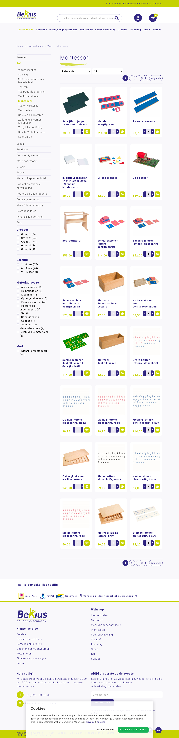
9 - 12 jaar (29, 271)
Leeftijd (22, 259)
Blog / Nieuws (114, 3)
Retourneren (24, 653)
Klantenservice (131, 3)
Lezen (20, 143)
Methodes (41, 35)
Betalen (21, 634)
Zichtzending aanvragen (31, 658)
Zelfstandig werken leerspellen (30, 121)
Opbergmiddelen (34, 298)
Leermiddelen (25, 35)
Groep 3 (29, 241)
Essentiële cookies (106, 729)
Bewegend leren (26, 211)
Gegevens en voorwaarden (33, 648)
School (95, 658)
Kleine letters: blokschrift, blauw (144, 478)
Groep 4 (29, 245)
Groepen (23, 229)
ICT (93, 653)
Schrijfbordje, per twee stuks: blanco (74, 123)
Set (25, 313)
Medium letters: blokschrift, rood (108, 421)
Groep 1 (29, 234)
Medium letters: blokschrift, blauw (74, 421)
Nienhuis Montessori (33, 352)
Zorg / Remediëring (30, 127)
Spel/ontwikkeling (105, 35)
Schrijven (22, 149)
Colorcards (25, 136)
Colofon (22, 735)
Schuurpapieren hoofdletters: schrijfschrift (72, 303)
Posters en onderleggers (32, 193)
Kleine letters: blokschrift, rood (73, 534)
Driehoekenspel (107, 177)
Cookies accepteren (133, 729)
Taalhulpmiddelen (28, 96)
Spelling (23, 74)
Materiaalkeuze (28, 282)
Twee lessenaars (144, 121)
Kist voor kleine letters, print (107, 534)
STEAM (21, 166)
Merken (157, 35)
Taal (50, 46)
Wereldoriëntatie (27, 161)
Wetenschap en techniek (32, 178)
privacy (90, 722)
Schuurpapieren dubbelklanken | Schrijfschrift (72, 363)
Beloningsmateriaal (28, 199)
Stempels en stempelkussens (32, 326)
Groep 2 (29, 238)
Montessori (86, 35)
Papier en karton (33, 302)
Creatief (122, 35)
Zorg (20, 222)
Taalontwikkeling (28, 105)
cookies (101, 722)
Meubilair (29, 294)
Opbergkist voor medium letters (73, 478)
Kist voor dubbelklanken (106, 362)
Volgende (156, 78)
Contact (157, 3)
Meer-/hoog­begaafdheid (63, 35)
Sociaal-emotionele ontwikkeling (29, 186)
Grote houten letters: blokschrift (145, 362)
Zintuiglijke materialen (34, 334)
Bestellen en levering (29, 644)
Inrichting (135, 35)
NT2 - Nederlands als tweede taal (31, 81)
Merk (20, 346)
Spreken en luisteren (30, 115)
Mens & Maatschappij (30, 205)
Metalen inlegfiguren (105, 123)
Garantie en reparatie (30, 639)
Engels (21, 172)
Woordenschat (27, 69)
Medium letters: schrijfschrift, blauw (146, 421)
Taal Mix (23, 87)
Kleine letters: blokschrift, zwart (109, 478)
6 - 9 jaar (29, 268)
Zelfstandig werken (28, 155)
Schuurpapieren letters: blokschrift (145, 242)
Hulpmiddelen (31, 290)
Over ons (146, 3)
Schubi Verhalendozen (31, 132)
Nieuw (146, 35)
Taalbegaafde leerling (31, 91)
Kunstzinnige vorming (30, 216)
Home (20, 46)
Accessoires (32, 287)
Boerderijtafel (71, 240)
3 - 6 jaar (29, 264)
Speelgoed (30, 317)
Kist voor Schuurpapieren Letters (107, 303)
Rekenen (22, 57)
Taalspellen (25, 110)
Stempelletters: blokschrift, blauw (144, 534)
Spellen (28, 320)
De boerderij (141, 177)
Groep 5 (29, 249)
